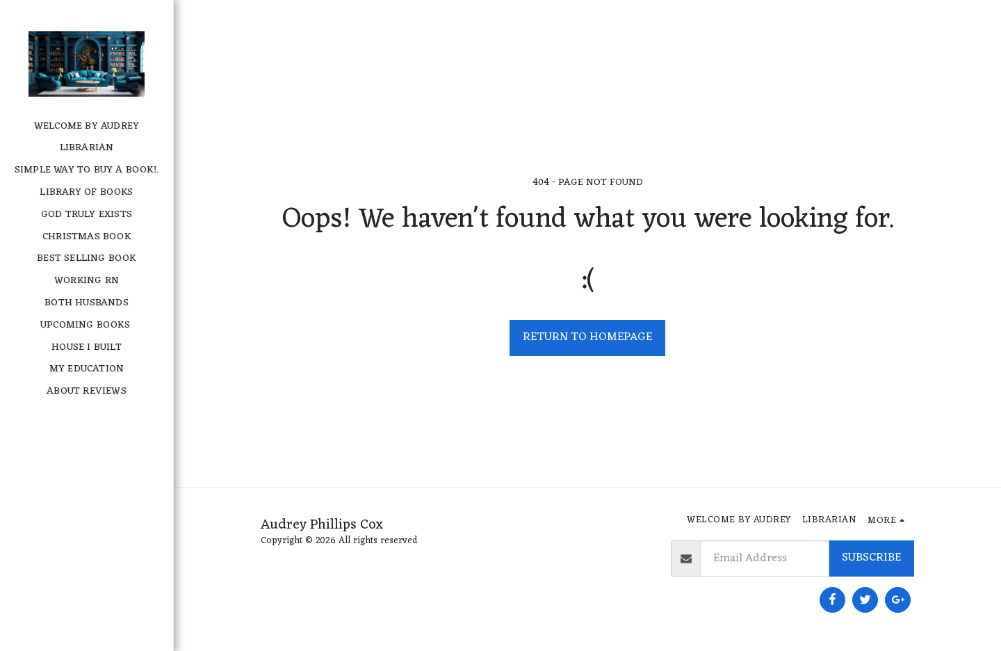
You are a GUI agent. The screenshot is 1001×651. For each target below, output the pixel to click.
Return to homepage (587, 337)
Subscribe (871, 557)
